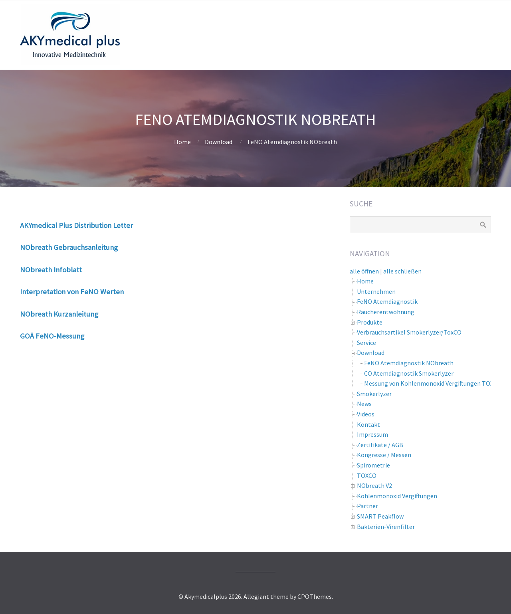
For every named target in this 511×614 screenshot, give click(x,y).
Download (218, 142)
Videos (365, 414)
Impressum (372, 434)
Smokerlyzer (374, 394)
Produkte (369, 322)
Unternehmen (376, 291)
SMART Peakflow (380, 516)
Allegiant (256, 596)
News (364, 404)
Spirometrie (373, 465)
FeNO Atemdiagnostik (387, 301)
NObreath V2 (374, 485)
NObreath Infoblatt (51, 269)
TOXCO (366, 475)
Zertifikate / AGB (380, 445)
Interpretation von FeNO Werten (72, 291)
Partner (367, 506)
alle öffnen (364, 271)
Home (182, 142)
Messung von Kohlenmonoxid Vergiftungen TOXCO (432, 383)
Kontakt (368, 424)
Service (366, 343)
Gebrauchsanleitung (85, 247)
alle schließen (402, 271)
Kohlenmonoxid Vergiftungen (397, 496)
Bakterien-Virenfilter (386, 527)
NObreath (36, 247)
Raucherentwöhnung (385, 312)
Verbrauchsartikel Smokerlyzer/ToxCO (409, 332)
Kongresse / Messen (384, 455)
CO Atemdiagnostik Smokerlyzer (409, 373)
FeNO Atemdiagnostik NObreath (409, 363)
